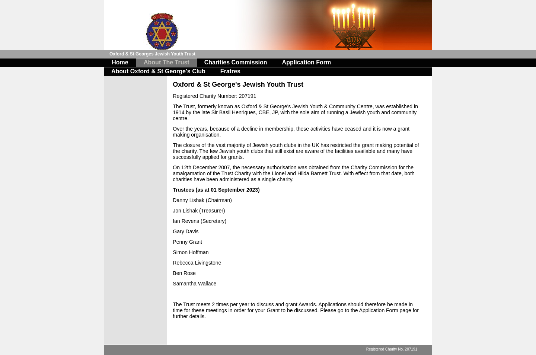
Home (120, 62)
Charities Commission (235, 62)
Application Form (306, 62)
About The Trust (166, 62)
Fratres (230, 71)
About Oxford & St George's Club (158, 71)
